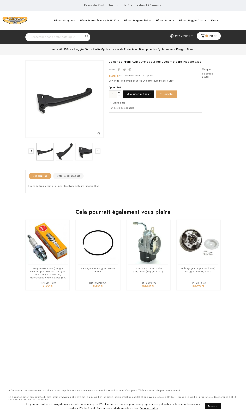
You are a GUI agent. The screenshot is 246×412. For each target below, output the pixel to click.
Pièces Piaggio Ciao (191, 20)
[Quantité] (113, 94)
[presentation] (31, 151)
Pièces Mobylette (64, 20)
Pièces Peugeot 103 (136, 20)
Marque (206, 69)
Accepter (213, 406)
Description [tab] (40, 176)
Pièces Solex (163, 20)
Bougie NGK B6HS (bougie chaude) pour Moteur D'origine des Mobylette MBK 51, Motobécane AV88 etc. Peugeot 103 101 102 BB (48, 274)
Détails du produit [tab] (68, 176)
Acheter (166, 94)
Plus (213, 20)
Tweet (124, 69)
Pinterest (130, 69)
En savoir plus (149, 408)
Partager (119, 69)
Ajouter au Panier (138, 94)
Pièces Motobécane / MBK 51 (98, 20)
